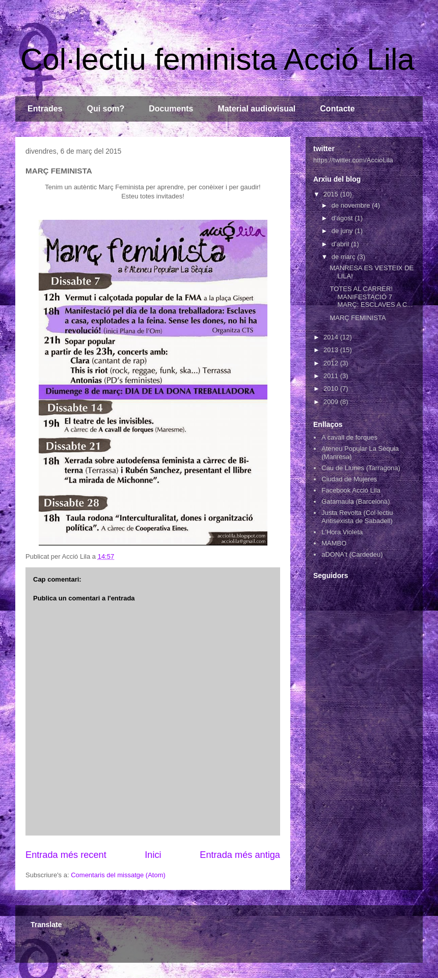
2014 (331, 337)
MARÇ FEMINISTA (358, 318)
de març (345, 257)
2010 (331, 388)
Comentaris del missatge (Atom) (118, 875)
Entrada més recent (65, 855)
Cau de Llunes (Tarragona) (360, 468)
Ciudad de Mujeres (349, 479)
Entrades (45, 108)
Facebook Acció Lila (350, 490)
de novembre (352, 205)
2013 (331, 350)
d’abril (341, 244)
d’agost (343, 218)
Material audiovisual (256, 108)
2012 (331, 363)
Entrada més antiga (240, 855)
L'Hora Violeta (342, 532)
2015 (331, 194)
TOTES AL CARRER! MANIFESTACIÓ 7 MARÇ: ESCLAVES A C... (371, 296)
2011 (331, 376)
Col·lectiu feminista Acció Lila (217, 59)
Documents (171, 108)
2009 (331, 402)
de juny (343, 231)
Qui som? (105, 108)
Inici (153, 855)
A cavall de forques (349, 437)
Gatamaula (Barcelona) (355, 501)
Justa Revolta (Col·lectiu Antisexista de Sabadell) (357, 517)
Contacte (337, 108)
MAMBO (333, 543)
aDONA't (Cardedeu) (351, 554)
